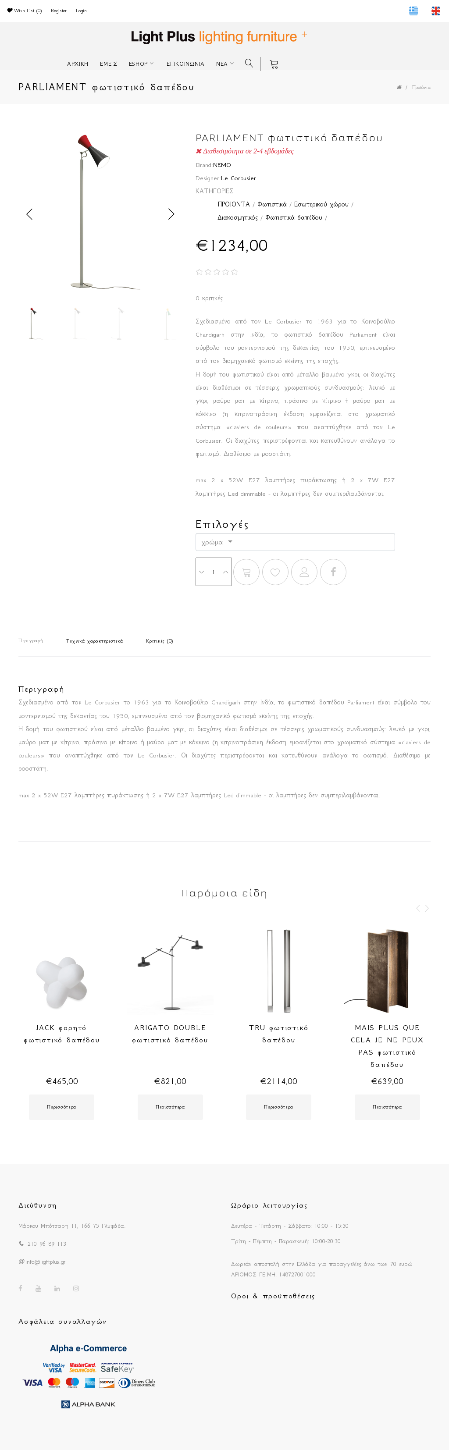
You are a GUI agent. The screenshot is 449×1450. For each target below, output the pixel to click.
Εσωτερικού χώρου (321, 204)
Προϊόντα (421, 87)
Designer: (208, 178)
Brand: (204, 165)
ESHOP (138, 63)
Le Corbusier (238, 178)
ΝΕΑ (222, 63)
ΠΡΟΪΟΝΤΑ (233, 204)
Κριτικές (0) (159, 641)
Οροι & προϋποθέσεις (273, 1295)
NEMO (222, 165)
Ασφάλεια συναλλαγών (62, 1321)
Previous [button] (29, 214)
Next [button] (171, 214)
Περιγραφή (30, 640)
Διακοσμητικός (237, 217)
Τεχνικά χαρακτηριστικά (94, 641)
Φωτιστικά (272, 204)
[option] (100, 214)
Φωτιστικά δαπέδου (293, 217)
